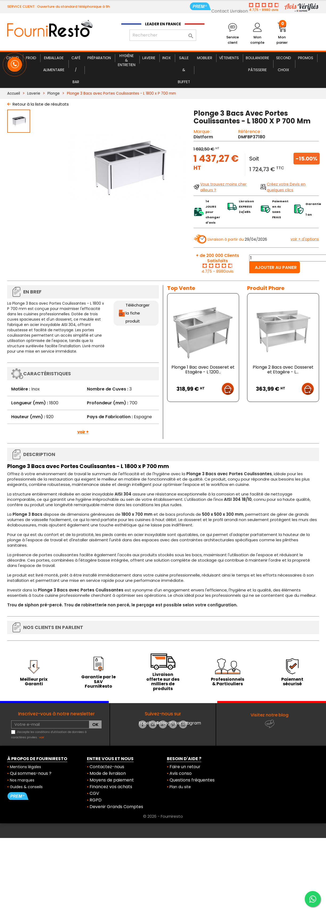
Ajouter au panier (276, 267)
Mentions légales (25, 766)
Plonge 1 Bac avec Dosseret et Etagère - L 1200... (203, 369)
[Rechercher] (163, 35)
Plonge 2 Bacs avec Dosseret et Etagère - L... (283, 369)
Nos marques (22, 780)
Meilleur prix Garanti (33, 681)
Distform (203, 137)
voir (41, 737)
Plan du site (180, 786)
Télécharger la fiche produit (138, 313)
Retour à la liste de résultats (41, 104)
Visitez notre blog (269, 715)
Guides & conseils (26, 786)
